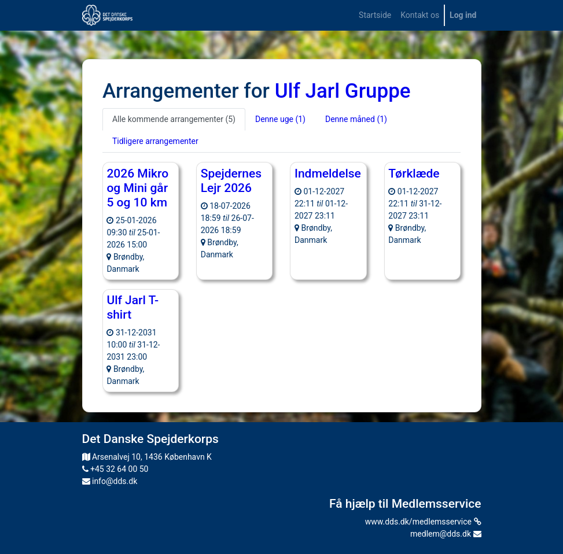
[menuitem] (375, 15)
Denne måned (356, 119)
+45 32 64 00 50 (115, 469)
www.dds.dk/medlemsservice (423, 521)
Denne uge (280, 119)
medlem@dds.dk (445, 533)
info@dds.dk (110, 481)
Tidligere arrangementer (155, 141)
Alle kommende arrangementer (173, 119)
